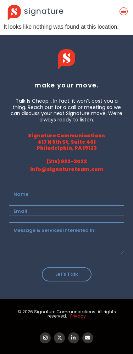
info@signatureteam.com (66, 169)
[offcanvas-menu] (125, 12)
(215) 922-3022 (66, 161)
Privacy (78, 316)
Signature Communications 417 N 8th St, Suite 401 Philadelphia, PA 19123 (66, 142)
